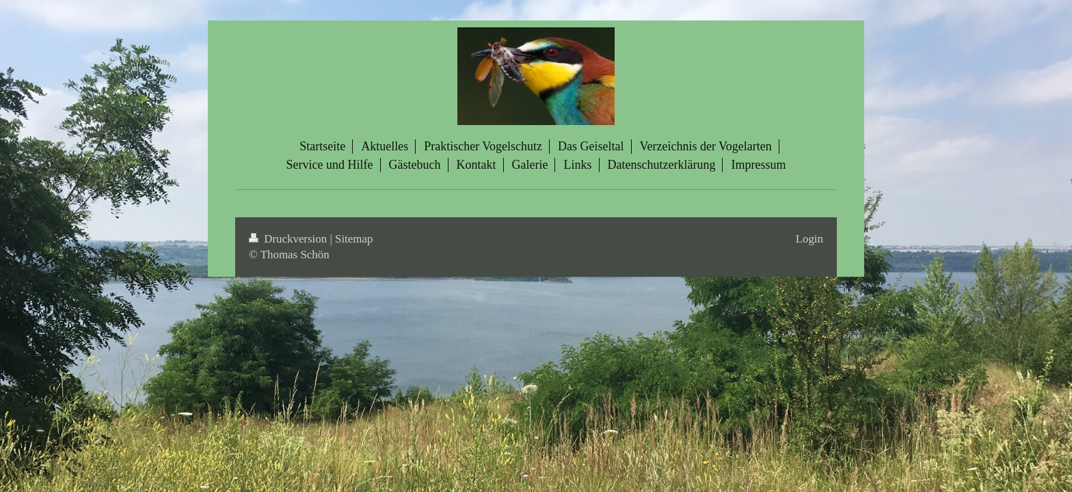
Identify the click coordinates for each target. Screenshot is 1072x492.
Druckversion (289, 238)
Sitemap (354, 238)
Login (809, 238)
